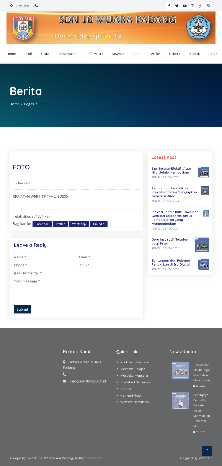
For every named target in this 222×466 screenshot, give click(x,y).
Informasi (94, 53)
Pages (29, 104)
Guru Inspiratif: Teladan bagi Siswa (170, 241)
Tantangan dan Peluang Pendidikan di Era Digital (171, 262)
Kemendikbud (130, 395)
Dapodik (126, 388)
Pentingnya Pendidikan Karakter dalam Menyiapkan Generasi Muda (174, 192)
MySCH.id (205, 458)
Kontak (194, 53)
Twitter (60, 224)
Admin (156, 177)
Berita (137, 53)
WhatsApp (79, 224)
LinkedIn (98, 224)
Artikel (155, 53)
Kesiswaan (67, 53)
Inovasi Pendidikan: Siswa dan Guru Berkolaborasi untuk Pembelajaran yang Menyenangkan (175, 218)
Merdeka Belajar (132, 369)
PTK (211, 53)
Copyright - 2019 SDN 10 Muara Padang (43, 458)
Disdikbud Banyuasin (135, 382)
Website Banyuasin (134, 402)
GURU (46, 53)
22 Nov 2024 (171, 177)
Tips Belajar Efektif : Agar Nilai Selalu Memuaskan (171, 170)
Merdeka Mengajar (134, 375)
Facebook (42, 224)
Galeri (173, 53)
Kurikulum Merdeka (134, 362)
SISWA (117, 53)
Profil (28, 53)
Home (11, 53)
